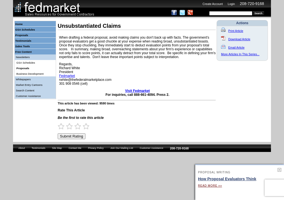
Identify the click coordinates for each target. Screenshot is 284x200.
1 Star (63, 126)
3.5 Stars (84, 126)
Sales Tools (22, 46)
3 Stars (80, 126)
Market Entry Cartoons (29, 84)
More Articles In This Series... (240, 54)
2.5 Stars (76, 126)
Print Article (232, 30)
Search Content (25, 90)
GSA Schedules (25, 29)
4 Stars (88, 126)
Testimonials (23, 40)
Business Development (30, 73)
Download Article (235, 39)
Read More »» (210, 185)
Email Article (233, 47)
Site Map (57, 148)
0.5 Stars (59, 126)
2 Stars (71, 126)
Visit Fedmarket (137, 91)
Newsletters (23, 57)
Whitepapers (23, 79)
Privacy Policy (95, 148)
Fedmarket (67, 76)
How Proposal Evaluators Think (227, 179)
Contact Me (75, 148)
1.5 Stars (67, 126)
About (21, 148)
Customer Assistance (28, 96)
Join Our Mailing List (121, 148)
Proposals (21, 35)
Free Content (23, 51)
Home (19, 24)
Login (231, 4)
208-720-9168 (252, 3)
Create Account (212, 4)
